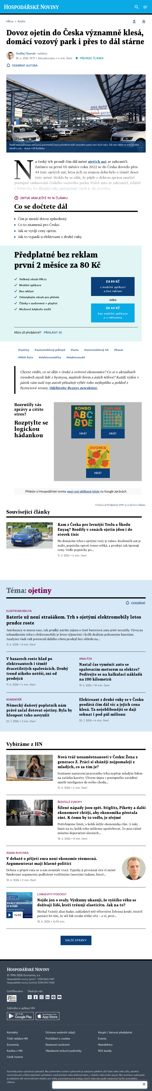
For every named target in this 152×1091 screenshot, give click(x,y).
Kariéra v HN (14, 1051)
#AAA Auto (25, 357)
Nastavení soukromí (57, 1044)
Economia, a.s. (32, 975)
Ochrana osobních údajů (60, 1032)
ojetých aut (97, 161)
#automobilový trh (96, 349)
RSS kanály (105, 1051)
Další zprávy (75, 940)
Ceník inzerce (15, 1057)
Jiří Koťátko (39, 148)
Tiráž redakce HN (17, 1038)
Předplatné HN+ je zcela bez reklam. (126, 504)
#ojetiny (23, 349)
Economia (13, 1044)
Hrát (83, 433)
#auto (75, 349)
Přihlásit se (53, 332)
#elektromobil (75, 357)
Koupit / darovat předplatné (115, 1032)
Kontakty (12, 1032)
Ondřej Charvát (26, 53)
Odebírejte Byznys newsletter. (73, 388)
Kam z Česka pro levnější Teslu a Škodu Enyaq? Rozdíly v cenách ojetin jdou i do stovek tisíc (95, 529)
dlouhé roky (57, 188)
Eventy (102, 1038)
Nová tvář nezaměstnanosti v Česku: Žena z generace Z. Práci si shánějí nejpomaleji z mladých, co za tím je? (98, 762)
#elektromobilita (50, 357)
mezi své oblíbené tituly (83, 491)
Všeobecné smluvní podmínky (64, 1051)
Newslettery (105, 1044)
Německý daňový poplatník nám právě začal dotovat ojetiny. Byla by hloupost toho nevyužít (39, 710)
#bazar (118, 349)
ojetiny (39, 591)
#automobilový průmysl (50, 349)
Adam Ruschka (17, 852)
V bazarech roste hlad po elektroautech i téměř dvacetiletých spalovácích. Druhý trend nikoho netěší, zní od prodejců (37, 668)
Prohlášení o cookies (58, 1038)
